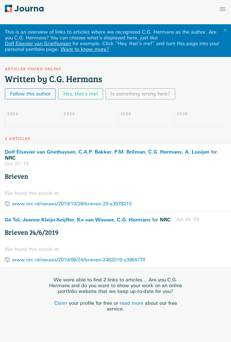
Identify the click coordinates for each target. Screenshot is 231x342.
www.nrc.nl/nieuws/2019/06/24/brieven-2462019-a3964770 (78, 260)
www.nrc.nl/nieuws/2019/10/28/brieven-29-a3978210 (72, 204)
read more (131, 303)
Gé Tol (12, 220)
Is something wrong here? (140, 94)
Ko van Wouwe (95, 220)
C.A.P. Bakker (95, 152)
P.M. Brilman (129, 152)
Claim (60, 303)
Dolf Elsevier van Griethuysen (38, 43)
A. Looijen (197, 152)
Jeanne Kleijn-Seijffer (48, 220)
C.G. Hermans (165, 152)
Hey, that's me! (80, 94)
